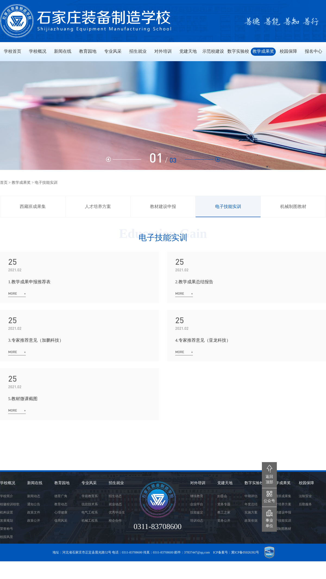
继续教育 (196, 496)
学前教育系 (90, 496)
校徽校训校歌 (10, 504)
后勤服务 (305, 504)
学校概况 (7, 483)
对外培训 (197, 483)
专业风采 (89, 483)
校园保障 (306, 483)
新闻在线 (34, 483)
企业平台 (196, 504)
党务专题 (223, 504)
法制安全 (305, 496)
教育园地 (62, 483)
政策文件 (33, 512)
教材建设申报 (163, 206)
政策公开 (33, 520)
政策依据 (251, 520)
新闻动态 (33, 496)
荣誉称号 (6, 529)
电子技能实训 (228, 206)
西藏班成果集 (33, 206)
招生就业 (116, 483)
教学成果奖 (21, 183)
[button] (202, 159)
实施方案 (251, 512)
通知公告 (33, 504)
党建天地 (225, 483)
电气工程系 (90, 512)
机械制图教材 (293, 206)
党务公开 (223, 520)
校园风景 (6, 537)
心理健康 (60, 512)
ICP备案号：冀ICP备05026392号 (236, 552)
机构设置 (6, 512)
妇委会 (222, 496)
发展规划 (6, 520)
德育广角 (60, 496)
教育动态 (60, 504)
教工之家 (223, 512)
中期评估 (251, 496)
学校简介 (6, 496)
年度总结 (251, 504)
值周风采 (60, 520)
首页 (4, 183)
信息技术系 (90, 504)
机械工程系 (90, 520)
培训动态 (196, 520)
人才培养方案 (98, 206)
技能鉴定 (196, 512)
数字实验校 (254, 483)
